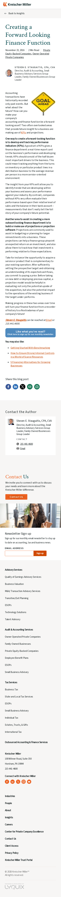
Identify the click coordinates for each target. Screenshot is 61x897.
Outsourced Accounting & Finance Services (26, 742)
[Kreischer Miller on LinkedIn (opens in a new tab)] (12, 782)
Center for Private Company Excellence (24, 831)
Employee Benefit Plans (16, 658)
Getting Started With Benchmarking (30, 348)
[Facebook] (8, 389)
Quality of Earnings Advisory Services (23, 577)
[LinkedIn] (15, 389)
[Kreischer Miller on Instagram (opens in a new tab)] (23, 782)
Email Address (14, 548)
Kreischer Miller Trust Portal (18, 860)
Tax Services (11, 682)
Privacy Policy (11, 853)
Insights (9, 817)
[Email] (30, 389)
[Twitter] (23, 389)
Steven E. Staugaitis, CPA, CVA (35, 67)
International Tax (13, 732)
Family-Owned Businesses (18, 644)
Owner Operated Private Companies (23, 637)
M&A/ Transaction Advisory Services (22, 591)
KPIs (23, 132)
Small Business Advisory (17, 672)
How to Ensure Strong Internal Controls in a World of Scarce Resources (32, 354)
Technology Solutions (15, 612)
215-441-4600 (26, 444)
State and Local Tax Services (19, 696)
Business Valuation (14, 584)
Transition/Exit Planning (16, 598)
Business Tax (11, 689)
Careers (9, 824)
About (8, 810)
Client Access (11, 846)
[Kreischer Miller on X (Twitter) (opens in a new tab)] (18, 782)
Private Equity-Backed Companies (27, 52)
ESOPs (8, 605)
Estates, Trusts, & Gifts (16, 725)
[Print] (37, 389)
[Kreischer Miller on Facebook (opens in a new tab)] (7, 782)
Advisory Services (13, 570)
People (8, 803)
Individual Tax (11, 718)
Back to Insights (16, 13)
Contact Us (16, 496)
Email (49, 320)
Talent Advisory (12, 619)
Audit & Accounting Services (19, 629)
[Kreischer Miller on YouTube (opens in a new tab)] (29, 782)
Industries (10, 796)
